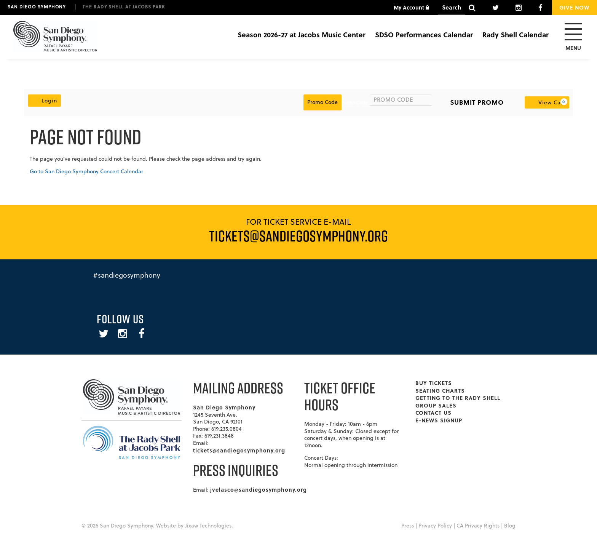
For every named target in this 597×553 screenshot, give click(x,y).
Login (44, 100)
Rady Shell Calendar (515, 35)
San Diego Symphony (37, 6)
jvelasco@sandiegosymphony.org (258, 489)
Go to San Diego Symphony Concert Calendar (86, 171)
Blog (510, 525)
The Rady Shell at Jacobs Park (124, 6)
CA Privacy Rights (478, 525)
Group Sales (436, 405)
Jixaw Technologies (208, 525)
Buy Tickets (433, 383)
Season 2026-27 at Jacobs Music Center (302, 35)
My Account (411, 7)
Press (407, 525)
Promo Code (355, 102)
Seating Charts (440, 390)
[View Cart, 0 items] (547, 102)
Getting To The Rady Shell (457, 397)
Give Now (574, 7)
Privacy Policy (435, 525)
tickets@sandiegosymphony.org (239, 450)
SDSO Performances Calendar (424, 35)
